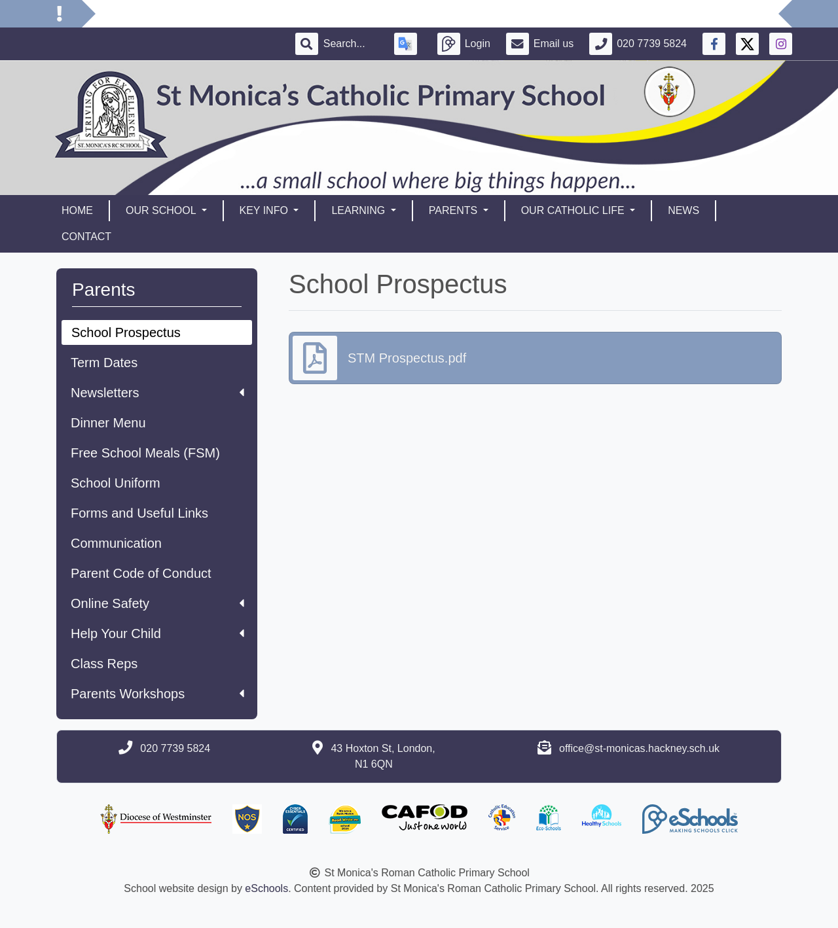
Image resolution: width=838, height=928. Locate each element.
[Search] (351, 44)
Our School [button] (162, 210)
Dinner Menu (108, 423)
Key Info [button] (265, 210)
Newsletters (157, 392)
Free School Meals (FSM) (145, 453)
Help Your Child (157, 633)
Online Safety (157, 603)
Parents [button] (455, 210)
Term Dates (104, 362)
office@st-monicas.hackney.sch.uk (639, 748)
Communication (116, 543)
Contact (86, 236)
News (683, 210)
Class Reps (104, 663)
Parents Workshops (157, 694)
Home (77, 210)
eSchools (266, 888)
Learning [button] (359, 210)
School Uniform (115, 483)
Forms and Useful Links (139, 513)
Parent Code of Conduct (141, 573)
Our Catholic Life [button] (574, 210)
